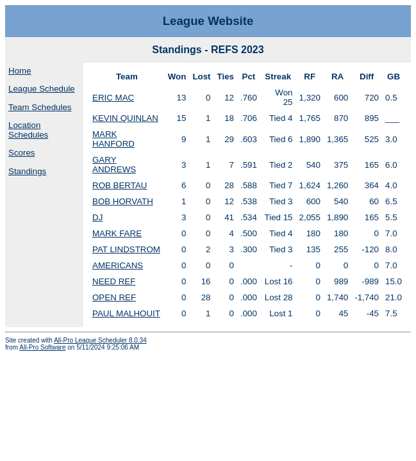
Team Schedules (40, 107)
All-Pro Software (42, 347)
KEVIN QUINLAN (125, 118)
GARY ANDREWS (114, 164)
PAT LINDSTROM (126, 249)
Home (19, 71)
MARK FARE (117, 233)
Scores (21, 153)
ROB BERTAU (119, 185)
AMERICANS (117, 265)
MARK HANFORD (113, 139)
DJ (97, 217)
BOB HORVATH (122, 201)
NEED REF (113, 281)
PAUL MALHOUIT (126, 313)
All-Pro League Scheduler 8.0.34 (100, 340)
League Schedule (41, 88)
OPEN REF (114, 297)
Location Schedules (28, 130)
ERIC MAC (113, 97)
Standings (27, 171)
